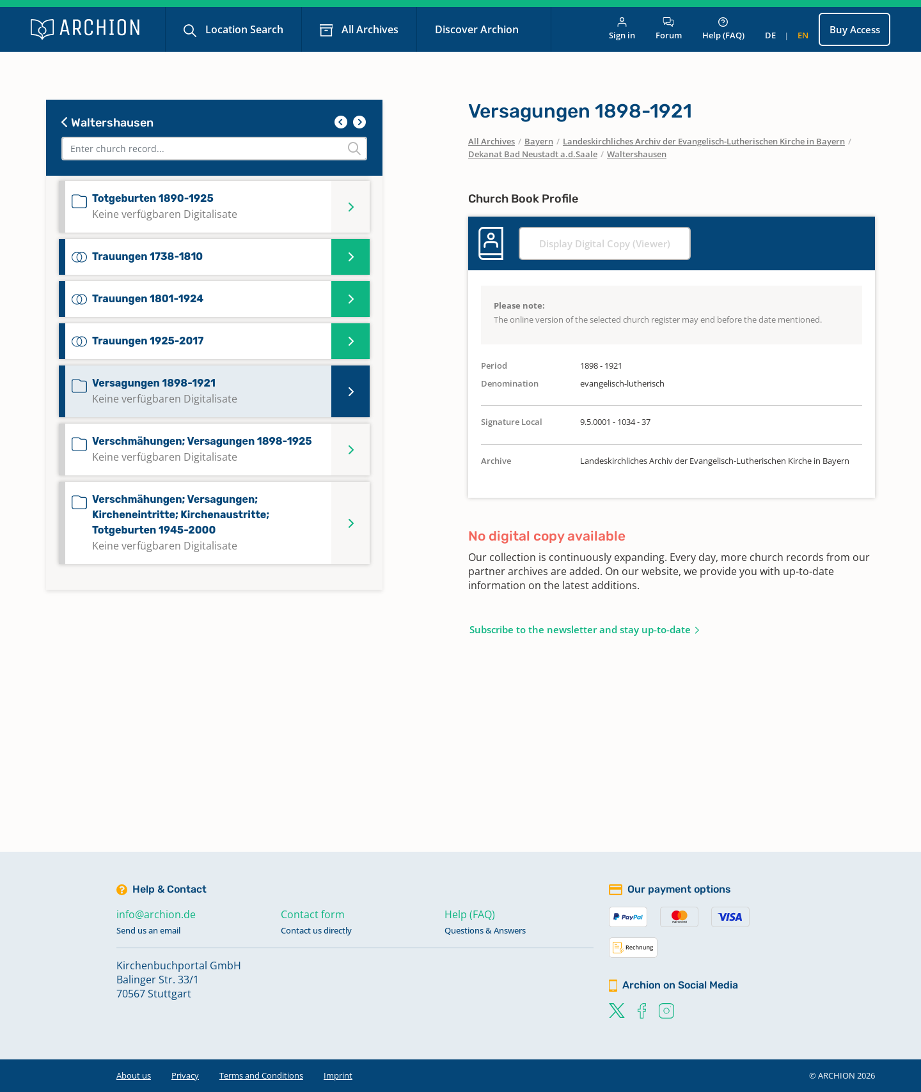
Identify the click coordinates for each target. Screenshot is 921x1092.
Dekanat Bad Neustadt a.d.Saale (532, 154)
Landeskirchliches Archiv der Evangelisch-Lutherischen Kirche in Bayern (704, 141)
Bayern (538, 141)
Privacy (185, 1075)
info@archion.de (156, 914)
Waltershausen (107, 123)
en (803, 35)
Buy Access (855, 29)
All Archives (368, 29)
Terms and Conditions (261, 1075)
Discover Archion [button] (478, 29)
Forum (669, 29)
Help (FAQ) (723, 29)
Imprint (338, 1075)
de (770, 35)
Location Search (243, 29)
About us (133, 1075)
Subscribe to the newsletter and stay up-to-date (580, 629)
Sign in (622, 29)
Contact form (313, 914)
